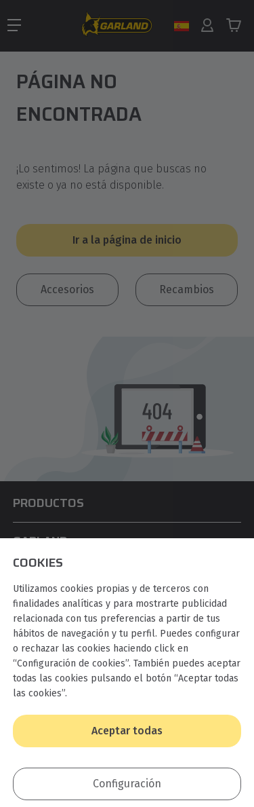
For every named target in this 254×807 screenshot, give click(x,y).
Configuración (127, 783)
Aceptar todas (127, 730)
